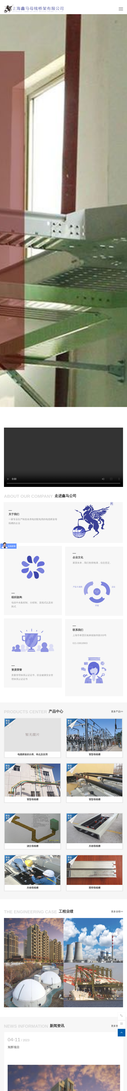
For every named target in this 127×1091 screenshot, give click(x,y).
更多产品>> (117, 709)
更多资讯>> (117, 1024)
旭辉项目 (16, 1047)
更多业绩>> (117, 909)
